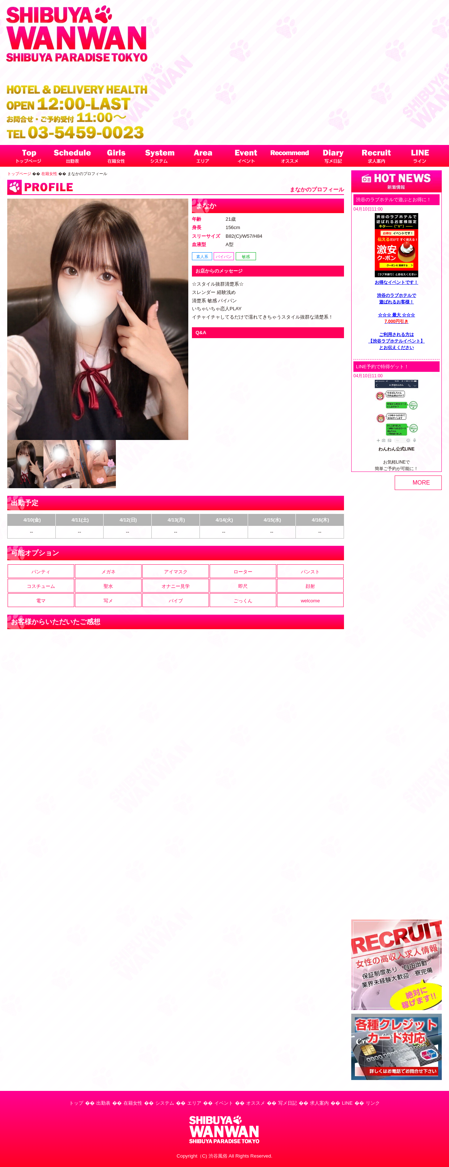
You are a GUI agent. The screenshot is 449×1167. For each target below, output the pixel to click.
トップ (76, 1103)
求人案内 (319, 1103)
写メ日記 (287, 1103)
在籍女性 (49, 173)
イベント (223, 1103)
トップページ (19, 173)
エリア (194, 1103)
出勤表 (103, 1103)
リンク (373, 1103)
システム (164, 1103)
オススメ (255, 1103)
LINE (347, 1103)
